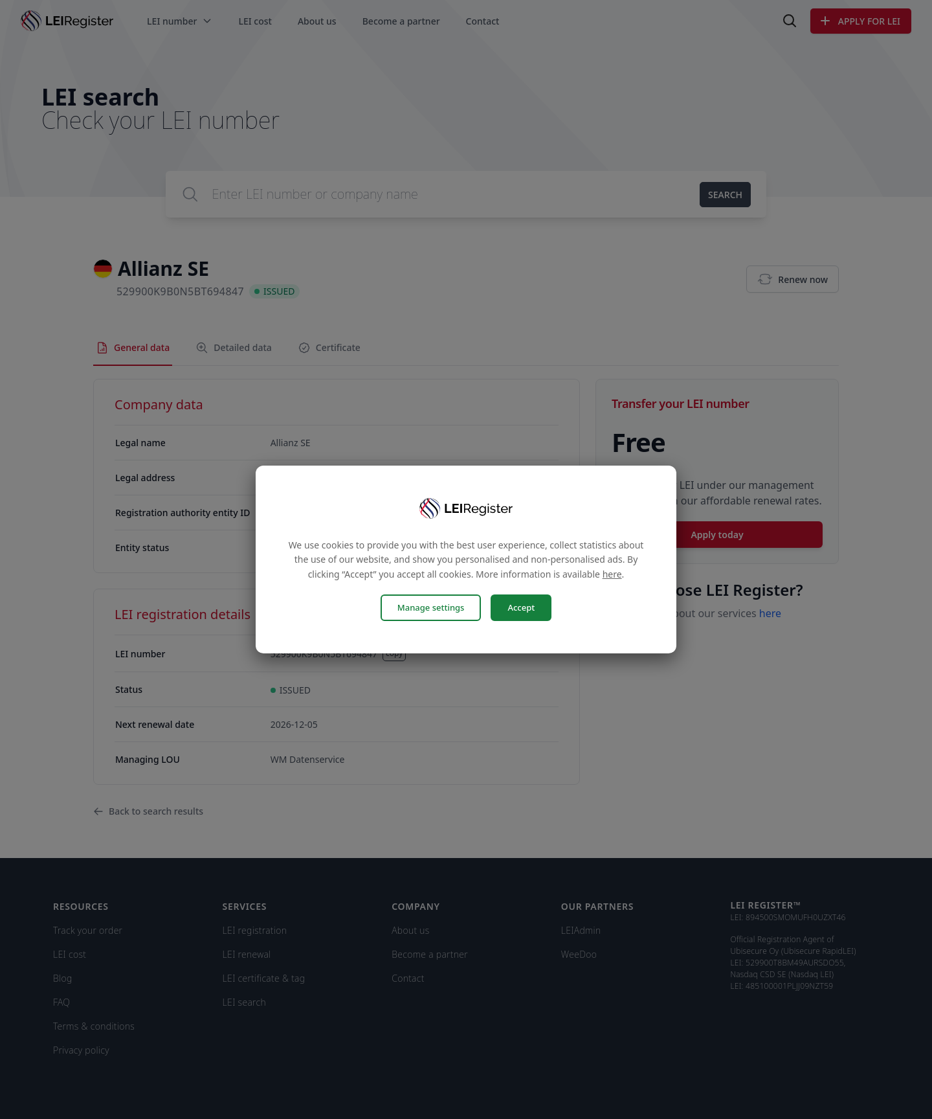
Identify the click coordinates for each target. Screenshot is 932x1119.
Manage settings (431, 607)
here (612, 574)
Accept (521, 607)
